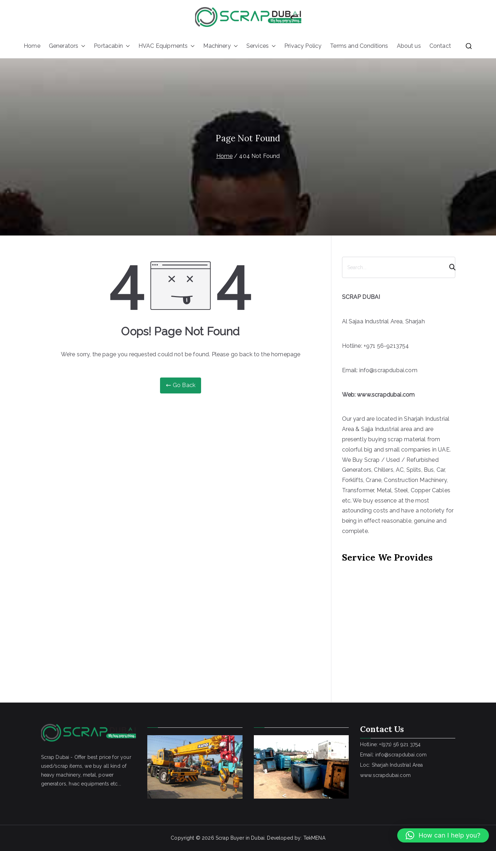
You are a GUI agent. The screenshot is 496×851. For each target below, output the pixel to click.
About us (409, 45)
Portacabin (112, 46)
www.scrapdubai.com (386, 394)
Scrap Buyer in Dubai (240, 838)
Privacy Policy (302, 45)
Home (32, 45)
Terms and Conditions (359, 45)
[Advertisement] (398, 622)
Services (261, 46)
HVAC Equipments (166, 46)
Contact (440, 45)
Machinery (220, 46)
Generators (67, 46)
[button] (81, 46)
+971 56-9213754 (386, 345)
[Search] (449, 267)
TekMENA (314, 838)
